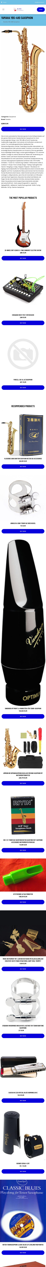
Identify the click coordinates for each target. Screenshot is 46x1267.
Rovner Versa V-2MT (23, 1163)
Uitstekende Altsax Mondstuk (23, 894)
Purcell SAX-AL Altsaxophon (23, 380)
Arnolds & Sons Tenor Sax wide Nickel (23, 523)
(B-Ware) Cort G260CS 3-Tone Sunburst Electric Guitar (23, 250)
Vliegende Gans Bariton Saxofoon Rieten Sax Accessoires (23, 459)
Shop (40, 9)
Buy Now (23, 129)
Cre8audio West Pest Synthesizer (23, 315)
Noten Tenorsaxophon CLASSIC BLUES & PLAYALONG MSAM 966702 (23, 1245)
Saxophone (12, 117)
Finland (4, 2)
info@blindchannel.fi (39, 2)
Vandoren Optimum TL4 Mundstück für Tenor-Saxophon (23, 708)
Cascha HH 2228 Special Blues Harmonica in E (23, 1093)
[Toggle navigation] (3, 9)
